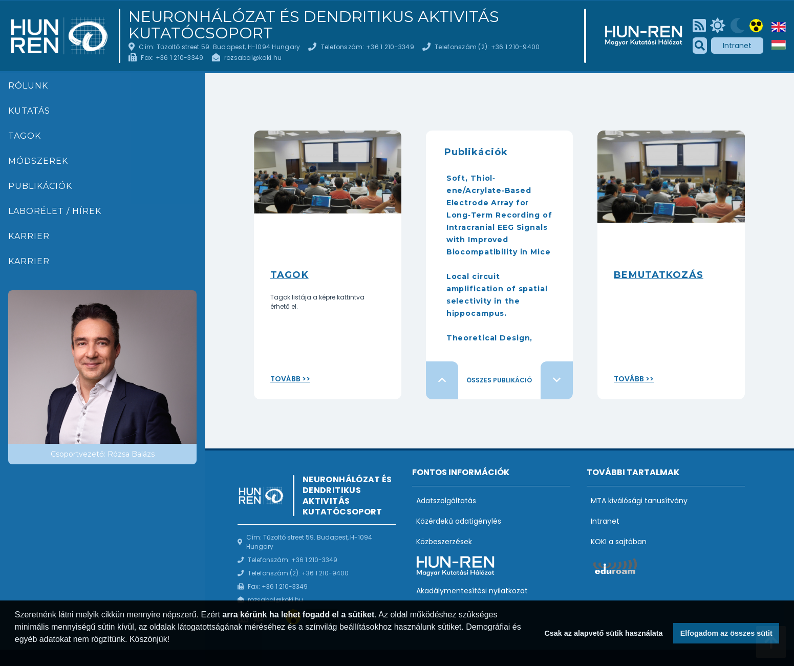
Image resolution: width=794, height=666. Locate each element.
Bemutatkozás (658, 275)
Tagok (24, 136)
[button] (16, 652)
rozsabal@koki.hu (253, 57)
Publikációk (40, 186)
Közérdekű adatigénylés (458, 521)
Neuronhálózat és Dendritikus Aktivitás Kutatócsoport (313, 25)
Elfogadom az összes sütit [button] (726, 633)
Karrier (29, 236)
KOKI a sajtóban (619, 541)
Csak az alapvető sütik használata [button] (603, 633)
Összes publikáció (499, 380)
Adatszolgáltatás (446, 501)
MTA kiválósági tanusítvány (639, 501)
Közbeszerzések (444, 541)
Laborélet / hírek (54, 211)
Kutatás (29, 111)
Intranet (737, 45)
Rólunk (28, 86)
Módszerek (38, 161)
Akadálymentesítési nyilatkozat (472, 591)
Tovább (285, 379)
